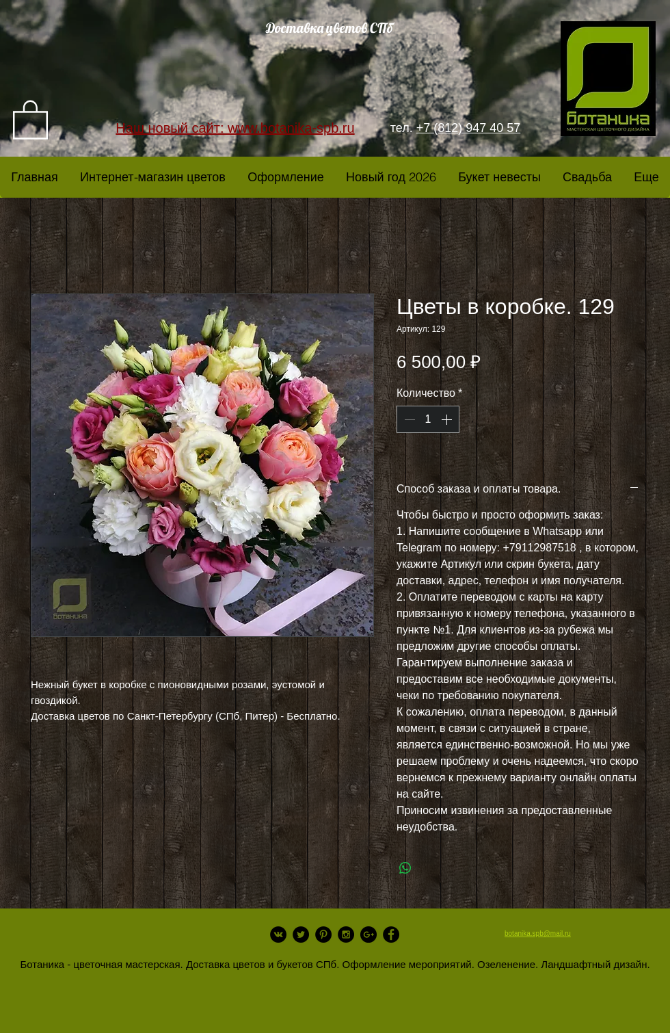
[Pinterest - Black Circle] (323, 934)
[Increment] (447, 419)
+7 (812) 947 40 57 (468, 128)
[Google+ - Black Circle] (368, 934)
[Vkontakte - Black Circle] (278, 934)
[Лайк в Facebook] (129, 955)
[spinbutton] (428, 419)
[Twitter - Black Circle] (301, 934)
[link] (30, 119)
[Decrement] (408, 419)
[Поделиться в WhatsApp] (405, 868)
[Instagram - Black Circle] (346, 934)
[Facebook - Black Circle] (391, 934)
